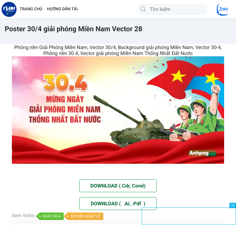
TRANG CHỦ (31, 9)
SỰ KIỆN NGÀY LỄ (85, 216)
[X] (233, 205)
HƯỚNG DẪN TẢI (62, 9)
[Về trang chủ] (9, 9)
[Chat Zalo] (223, 9)
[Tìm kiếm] (143, 9)
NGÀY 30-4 (52, 216)
